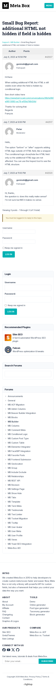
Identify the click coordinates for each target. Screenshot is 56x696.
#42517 (49, 122)
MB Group (11, 468)
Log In (8, 254)
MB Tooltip (11, 523)
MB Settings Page (15, 489)
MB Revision (12, 485)
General (10, 400)
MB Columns (12, 426)
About (5, 601)
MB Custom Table (14, 442)
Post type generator (39, 608)
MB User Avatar (13, 527)
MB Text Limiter (13, 514)
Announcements (14, 396)
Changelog (7, 614)
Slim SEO (6, 632)
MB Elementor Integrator (17, 447)
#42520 (48, 173)
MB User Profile (14, 535)
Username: (8, 228)
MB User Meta (13, 531)
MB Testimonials (14, 510)
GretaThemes (8, 635)
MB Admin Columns (15, 409)
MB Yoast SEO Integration (18, 544)
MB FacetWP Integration (17, 451)
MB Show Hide (13, 493)
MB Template (12, 501)
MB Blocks (11, 417)
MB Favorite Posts (15, 455)
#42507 (48, 57)
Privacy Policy (35, 677)
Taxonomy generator (40, 611)
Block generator (37, 614)
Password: (7, 238)
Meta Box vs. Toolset (40, 635)
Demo (32, 601)
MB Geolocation (14, 464)
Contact (6, 618)
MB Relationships (14, 476)
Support (5, 42)
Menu (49, 5)
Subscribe (47, 661)
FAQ (4, 611)
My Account (7, 605)
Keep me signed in (14, 248)
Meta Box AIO (13, 548)
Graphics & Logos (10, 621)
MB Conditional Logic (16, 434)
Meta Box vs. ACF (38, 632)
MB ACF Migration (15, 404)
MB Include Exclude (15, 472)
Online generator (38, 605)
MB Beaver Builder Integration (20, 413)
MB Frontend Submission (18, 459)
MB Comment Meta (15, 430)
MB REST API (12, 480)
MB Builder (15, 42)
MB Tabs (10, 497)
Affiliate (5, 608)
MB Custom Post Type (17, 438)
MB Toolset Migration (16, 518)
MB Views (11, 539)
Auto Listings (8, 638)
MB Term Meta (13, 506)
